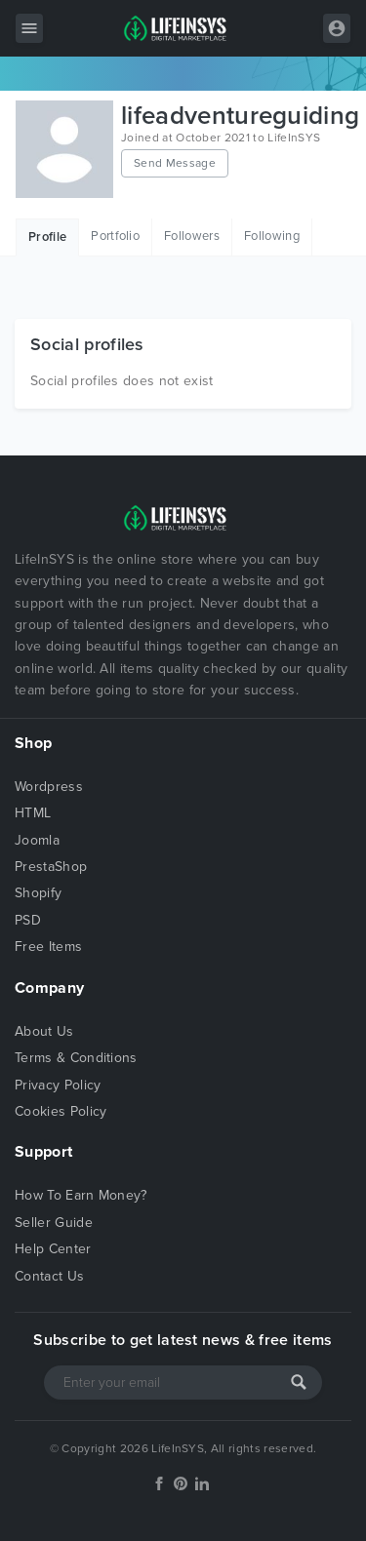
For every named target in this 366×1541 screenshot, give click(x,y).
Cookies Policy (60, 1111)
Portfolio (115, 236)
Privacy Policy (58, 1085)
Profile (47, 237)
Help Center (53, 1249)
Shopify (38, 893)
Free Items (48, 946)
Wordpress (49, 786)
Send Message (175, 163)
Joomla (37, 840)
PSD (28, 920)
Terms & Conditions (76, 1057)
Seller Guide (54, 1222)
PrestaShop (51, 866)
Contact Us (49, 1276)
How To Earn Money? (81, 1195)
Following (272, 236)
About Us (44, 1031)
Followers (192, 236)
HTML (33, 813)
